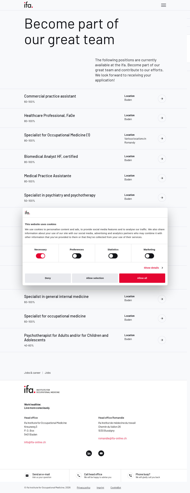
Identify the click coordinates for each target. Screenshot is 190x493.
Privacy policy (83, 487)
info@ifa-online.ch (35, 442)
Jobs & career (32, 372)
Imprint (100, 487)
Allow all (142, 278)
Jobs (48, 372)
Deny (48, 278)
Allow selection (95, 278)
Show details (151, 267)
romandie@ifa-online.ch (112, 438)
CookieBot (116, 487)
